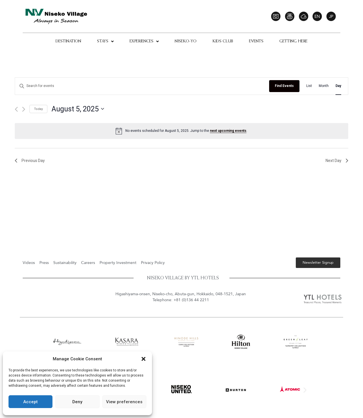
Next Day (337, 160)
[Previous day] (16, 109)
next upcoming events (228, 131)
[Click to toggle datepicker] (78, 109)
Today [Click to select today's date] (38, 109)
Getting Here (293, 41)
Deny (77, 401)
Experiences (144, 41)
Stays (105, 41)
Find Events (284, 86)
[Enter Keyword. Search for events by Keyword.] (142, 86)
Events (256, 41)
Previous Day (30, 160)
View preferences (124, 401)
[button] (143, 359)
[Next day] (23, 109)
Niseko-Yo (186, 41)
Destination (68, 41)
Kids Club (222, 41)
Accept (30, 401)
